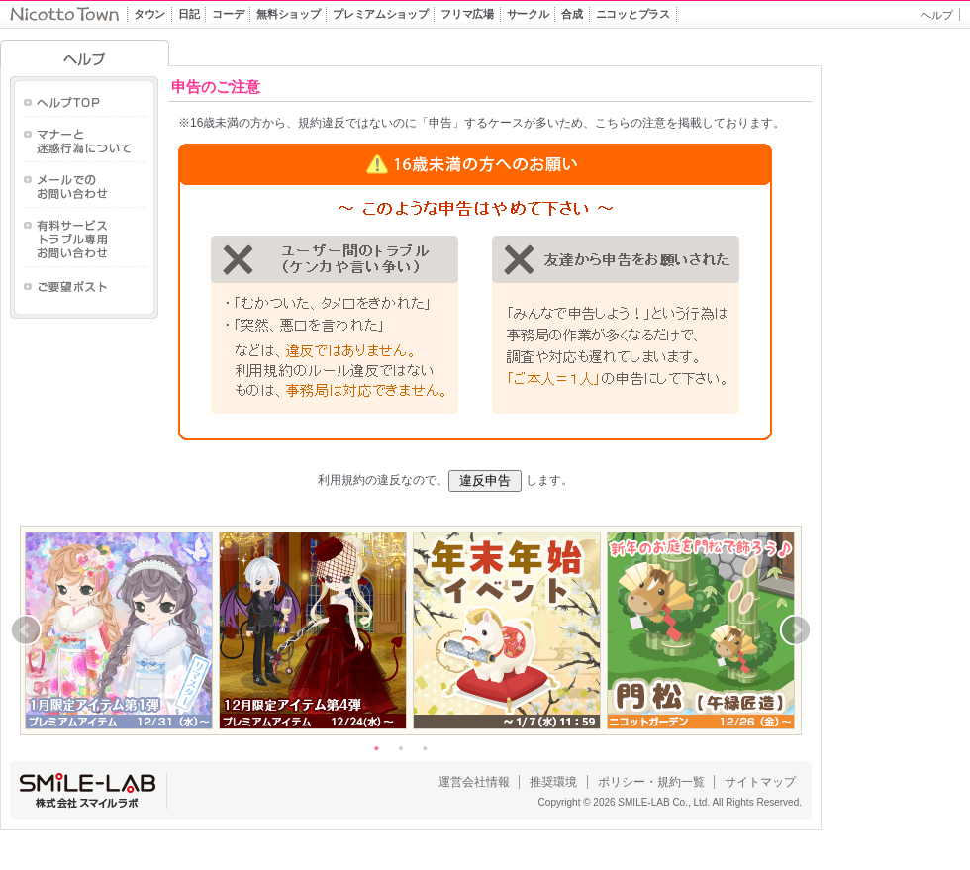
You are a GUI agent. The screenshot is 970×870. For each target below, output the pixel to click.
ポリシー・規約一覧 (651, 782)
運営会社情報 (474, 782)
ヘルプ (937, 15)
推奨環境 (553, 782)
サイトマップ (760, 782)
